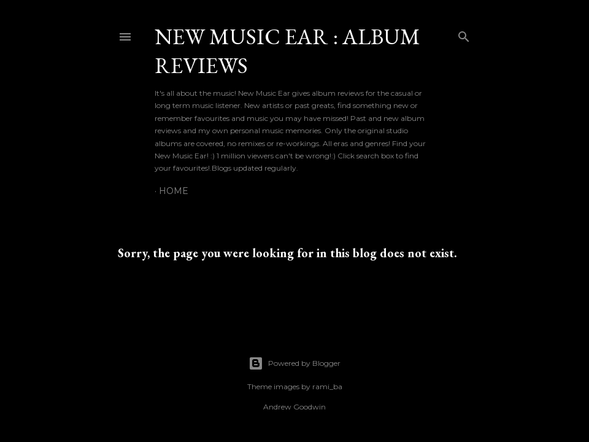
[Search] (463, 34)
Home (173, 190)
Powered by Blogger (294, 363)
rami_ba (327, 386)
